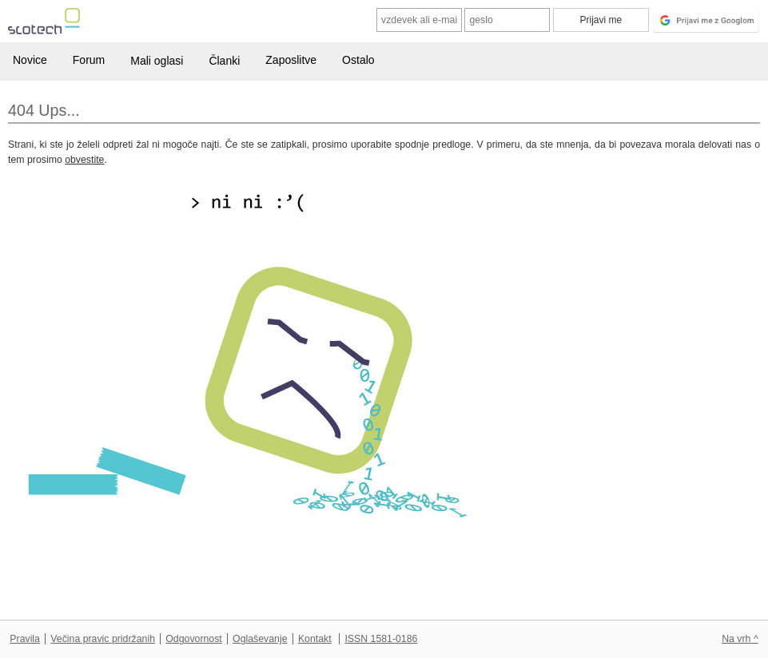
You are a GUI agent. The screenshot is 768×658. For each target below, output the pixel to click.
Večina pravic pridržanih (102, 638)
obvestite (84, 159)
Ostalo (358, 60)
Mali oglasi (156, 60)
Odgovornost (193, 638)
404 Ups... (44, 110)
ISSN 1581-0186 (380, 638)
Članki (224, 60)
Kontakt (315, 638)
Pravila (25, 638)
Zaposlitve (290, 60)
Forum (89, 60)
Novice (30, 60)
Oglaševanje (260, 638)
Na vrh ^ (740, 638)
